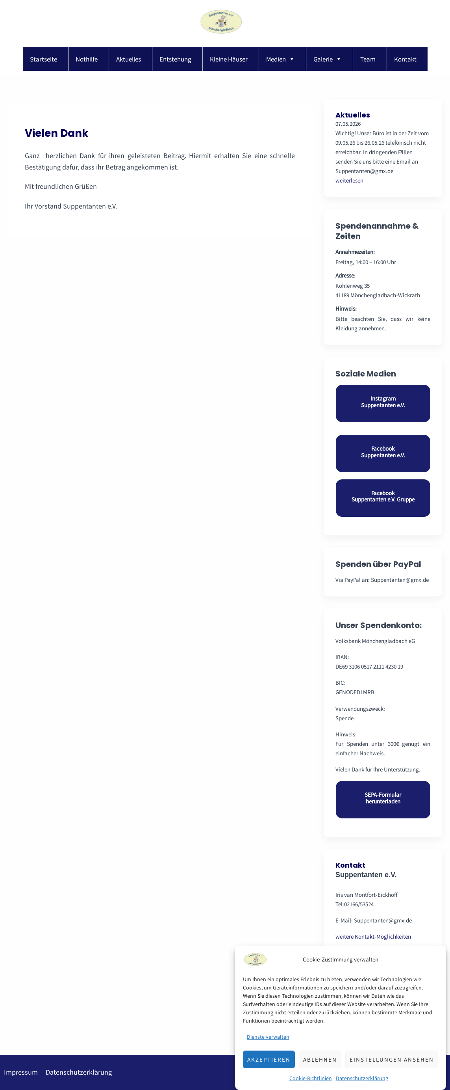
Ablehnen (320, 1070)
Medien (280, 59)
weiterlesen (349, 180)
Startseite (43, 59)
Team (368, 59)
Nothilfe (87, 59)
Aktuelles (128, 59)
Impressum (21, 1072)
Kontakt (405, 59)
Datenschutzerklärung (79, 1072)
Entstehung (175, 59)
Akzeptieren (269, 1070)
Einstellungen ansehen (392, 1070)
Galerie (327, 59)
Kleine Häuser (229, 59)
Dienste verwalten (268, 1047)
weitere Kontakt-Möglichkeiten (373, 936)
